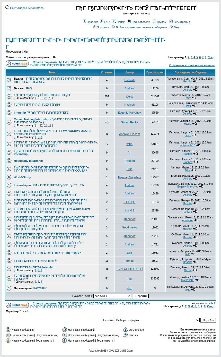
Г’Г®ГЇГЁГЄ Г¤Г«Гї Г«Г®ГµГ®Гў (35, 260)
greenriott (129, 218)
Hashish (129, 80)
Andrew (129, 88)
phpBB (103, 350)
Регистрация (180, 21)
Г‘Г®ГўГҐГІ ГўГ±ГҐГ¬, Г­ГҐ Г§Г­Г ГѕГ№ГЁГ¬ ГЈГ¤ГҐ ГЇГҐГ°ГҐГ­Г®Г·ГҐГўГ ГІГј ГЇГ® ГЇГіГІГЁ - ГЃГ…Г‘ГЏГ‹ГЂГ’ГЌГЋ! (54, 219)
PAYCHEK (40, 288)
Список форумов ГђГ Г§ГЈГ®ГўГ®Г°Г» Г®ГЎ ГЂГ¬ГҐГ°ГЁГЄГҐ (75, 62)
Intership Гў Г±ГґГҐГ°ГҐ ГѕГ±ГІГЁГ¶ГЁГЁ (41, 112)
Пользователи (139, 21)
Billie (129, 169)
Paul (129, 278)
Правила (90, 21)
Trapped (187, 153)
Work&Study (22, 177)
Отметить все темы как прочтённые (192, 65)
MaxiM (187, 123)
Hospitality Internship (28, 160)
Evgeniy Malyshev (129, 112)
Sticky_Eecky (129, 122)
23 (49, 98)
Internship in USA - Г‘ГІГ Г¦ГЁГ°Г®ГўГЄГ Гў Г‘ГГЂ (49, 185)
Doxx (129, 96)
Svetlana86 (187, 280)
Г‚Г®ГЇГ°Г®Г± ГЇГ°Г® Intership (34, 267)
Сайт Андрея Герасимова (24, 8)
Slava (187, 106)
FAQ (105, 21)
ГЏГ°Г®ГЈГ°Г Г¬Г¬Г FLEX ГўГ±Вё (37, 104)
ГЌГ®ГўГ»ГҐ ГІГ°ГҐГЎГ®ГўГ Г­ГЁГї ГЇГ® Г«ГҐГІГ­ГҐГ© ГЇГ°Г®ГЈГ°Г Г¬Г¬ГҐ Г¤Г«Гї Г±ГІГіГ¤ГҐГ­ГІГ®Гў (49, 244)
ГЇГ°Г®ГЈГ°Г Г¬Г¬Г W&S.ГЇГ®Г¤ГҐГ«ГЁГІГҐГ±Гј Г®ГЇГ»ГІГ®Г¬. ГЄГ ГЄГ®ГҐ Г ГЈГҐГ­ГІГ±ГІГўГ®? (56, 144)
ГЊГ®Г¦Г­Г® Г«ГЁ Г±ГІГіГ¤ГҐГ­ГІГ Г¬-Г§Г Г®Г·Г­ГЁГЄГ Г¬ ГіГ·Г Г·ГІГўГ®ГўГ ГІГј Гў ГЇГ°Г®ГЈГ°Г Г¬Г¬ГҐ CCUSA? (51, 169)
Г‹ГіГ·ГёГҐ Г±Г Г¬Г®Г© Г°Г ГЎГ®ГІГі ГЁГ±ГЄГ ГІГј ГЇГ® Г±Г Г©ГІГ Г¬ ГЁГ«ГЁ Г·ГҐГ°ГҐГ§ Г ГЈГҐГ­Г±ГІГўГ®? (50, 202)
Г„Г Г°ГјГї (129, 201)
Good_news (129, 227)
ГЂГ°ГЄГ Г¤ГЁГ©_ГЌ (129, 268)
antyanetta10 (187, 145)
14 (49, 125)
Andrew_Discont (129, 133)
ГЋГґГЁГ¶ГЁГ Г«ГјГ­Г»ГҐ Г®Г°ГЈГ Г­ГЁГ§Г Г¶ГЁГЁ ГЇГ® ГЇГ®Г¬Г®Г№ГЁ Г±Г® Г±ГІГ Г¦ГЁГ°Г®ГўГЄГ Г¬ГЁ (50, 236)
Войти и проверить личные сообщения (139, 27)
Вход (175, 27)
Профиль (101, 27)
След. (211, 57)
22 (45, 98)
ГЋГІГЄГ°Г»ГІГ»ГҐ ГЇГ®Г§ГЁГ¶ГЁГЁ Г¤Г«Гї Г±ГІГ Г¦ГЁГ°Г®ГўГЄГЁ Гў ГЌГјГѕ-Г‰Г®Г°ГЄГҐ (45, 193)
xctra (129, 144)
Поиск (119, 21)
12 (41, 125)
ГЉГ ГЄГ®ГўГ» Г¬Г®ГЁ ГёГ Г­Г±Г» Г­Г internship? (47, 252)
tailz (129, 252)
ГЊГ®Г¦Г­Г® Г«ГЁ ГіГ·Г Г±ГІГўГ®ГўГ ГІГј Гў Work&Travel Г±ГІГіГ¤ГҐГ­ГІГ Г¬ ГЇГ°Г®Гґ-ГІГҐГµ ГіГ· (52, 210)
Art (129, 152)
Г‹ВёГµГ (129, 260)
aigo (129, 288)
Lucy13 (129, 210)
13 (45, 125)
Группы (159, 21)
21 (41, 98)
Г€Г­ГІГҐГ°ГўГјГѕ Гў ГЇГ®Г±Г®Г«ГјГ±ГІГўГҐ (42, 95)
